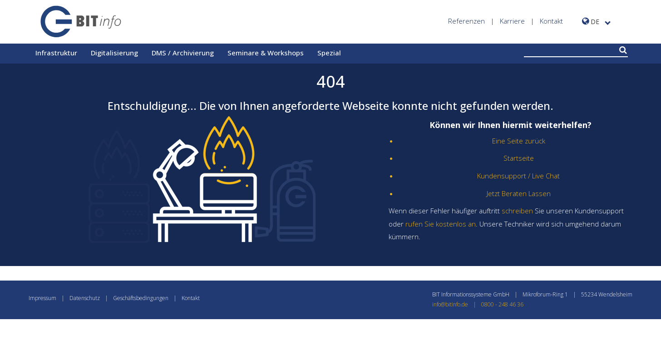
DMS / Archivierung (183, 52)
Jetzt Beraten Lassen (519, 193)
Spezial (329, 52)
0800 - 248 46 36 (502, 304)
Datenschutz (84, 298)
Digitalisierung (114, 52)
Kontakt (551, 20)
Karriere (512, 20)
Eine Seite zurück (518, 140)
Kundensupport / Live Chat (518, 175)
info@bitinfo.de (456, 304)
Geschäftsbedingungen (140, 298)
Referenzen (466, 20)
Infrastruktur (56, 52)
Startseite (518, 158)
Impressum (42, 298)
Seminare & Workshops (265, 52)
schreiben (517, 210)
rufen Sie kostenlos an (440, 223)
